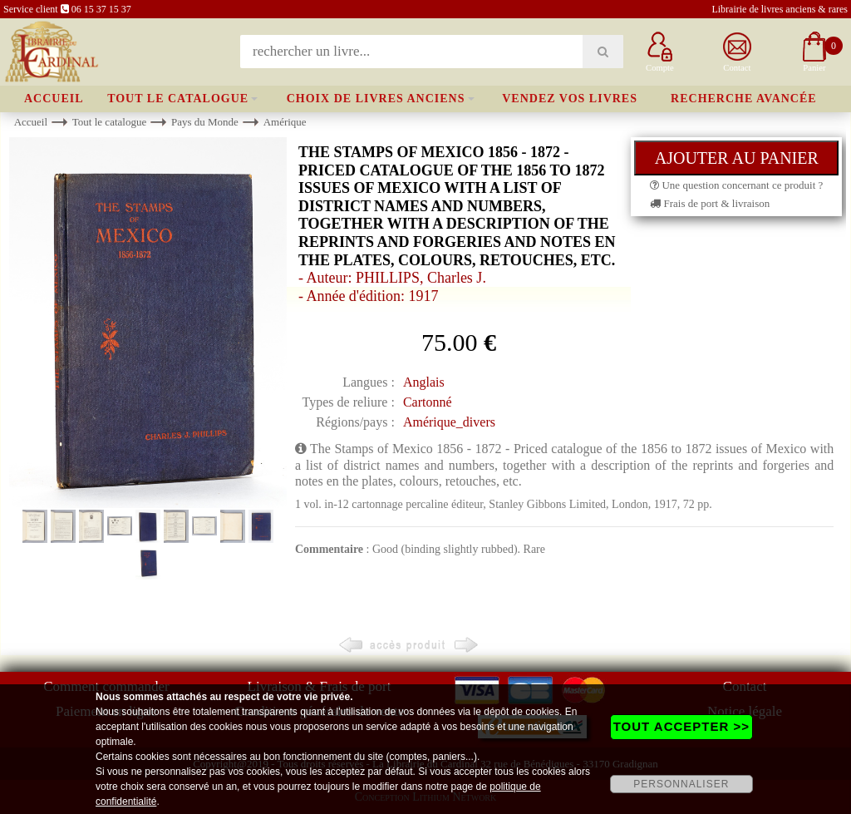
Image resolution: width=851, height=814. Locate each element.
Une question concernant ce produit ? (736, 185)
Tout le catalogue (177, 98)
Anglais (424, 382)
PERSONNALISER (681, 784)
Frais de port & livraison (710, 203)
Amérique (285, 122)
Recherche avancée (744, 98)
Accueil (54, 98)
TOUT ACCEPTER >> (681, 726)
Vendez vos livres (569, 98)
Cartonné (427, 402)
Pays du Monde (205, 122)
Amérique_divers (449, 422)
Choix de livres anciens (376, 98)
